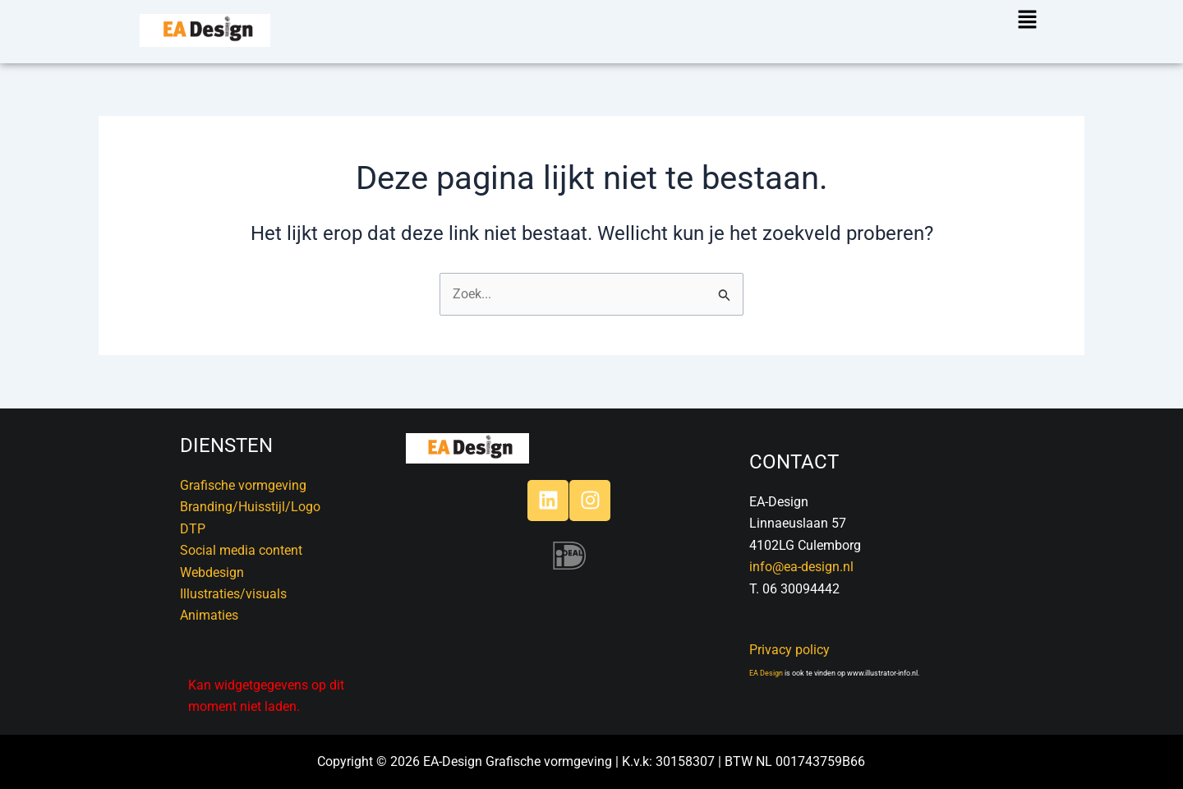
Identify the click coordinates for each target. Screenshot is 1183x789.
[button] (1016, 20)
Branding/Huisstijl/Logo (250, 506)
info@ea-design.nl (801, 566)
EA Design (766, 673)
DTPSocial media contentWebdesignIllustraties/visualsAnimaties (241, 572)
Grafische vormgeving (243, 485)
